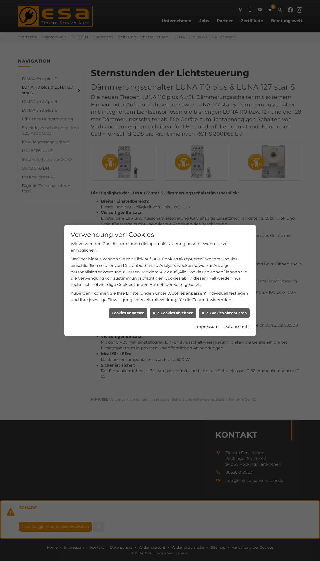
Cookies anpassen (128, 294)
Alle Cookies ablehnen (173, 294)
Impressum (207, 307)
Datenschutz (237, 307)
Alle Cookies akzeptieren (224, 294)
